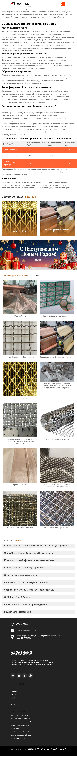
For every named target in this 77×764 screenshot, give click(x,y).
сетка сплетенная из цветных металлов (23, 722)
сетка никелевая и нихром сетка (21, 732)
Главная (13, 688)
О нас (12, 701)
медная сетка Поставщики (18, 612)
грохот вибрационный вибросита (21, 735)
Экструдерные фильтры (18, 738)
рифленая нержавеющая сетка (20, 718)
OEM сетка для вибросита (17, 597)
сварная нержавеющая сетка (20, 725)
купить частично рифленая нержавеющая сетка (29, 560)
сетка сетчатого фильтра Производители (25, 604)
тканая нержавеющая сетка (19, 715)
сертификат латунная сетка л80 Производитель (29, 589)
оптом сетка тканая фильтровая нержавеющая (28, 553)
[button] (71, 218)
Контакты (14, 704)
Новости (13, 694)
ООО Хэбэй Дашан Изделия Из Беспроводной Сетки (24, 118)
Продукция (14, 691)
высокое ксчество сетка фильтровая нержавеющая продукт (35, 545)
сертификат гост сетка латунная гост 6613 (26, 582)
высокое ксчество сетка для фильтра (23, 567)
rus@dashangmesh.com (26, 630)
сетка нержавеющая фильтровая (21, 575)
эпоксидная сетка (16, 728)
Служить (13, 698)
